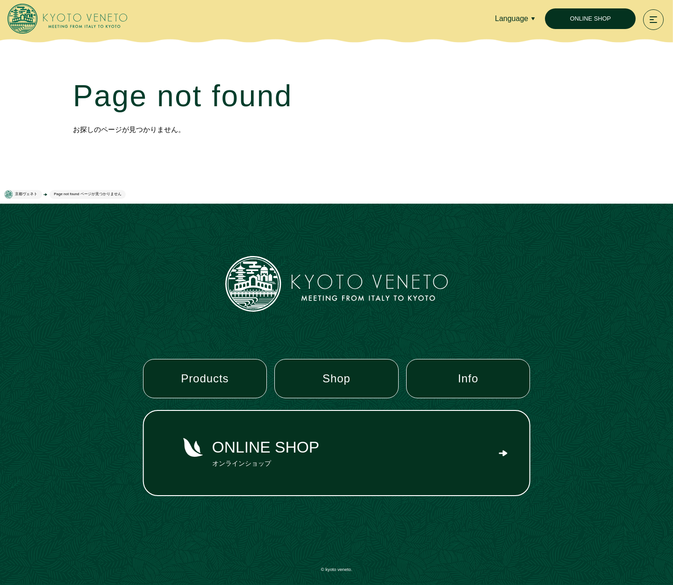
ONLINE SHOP (590, 18)
